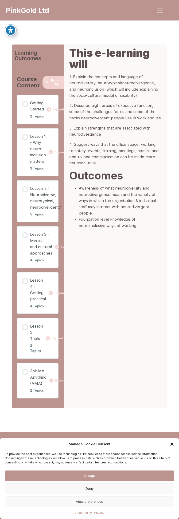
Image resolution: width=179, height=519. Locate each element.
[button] (172, 444)
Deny (89, 489)
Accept (89, 476)
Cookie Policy (82, 513)
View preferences (89, 501)
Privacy (99, 513)
